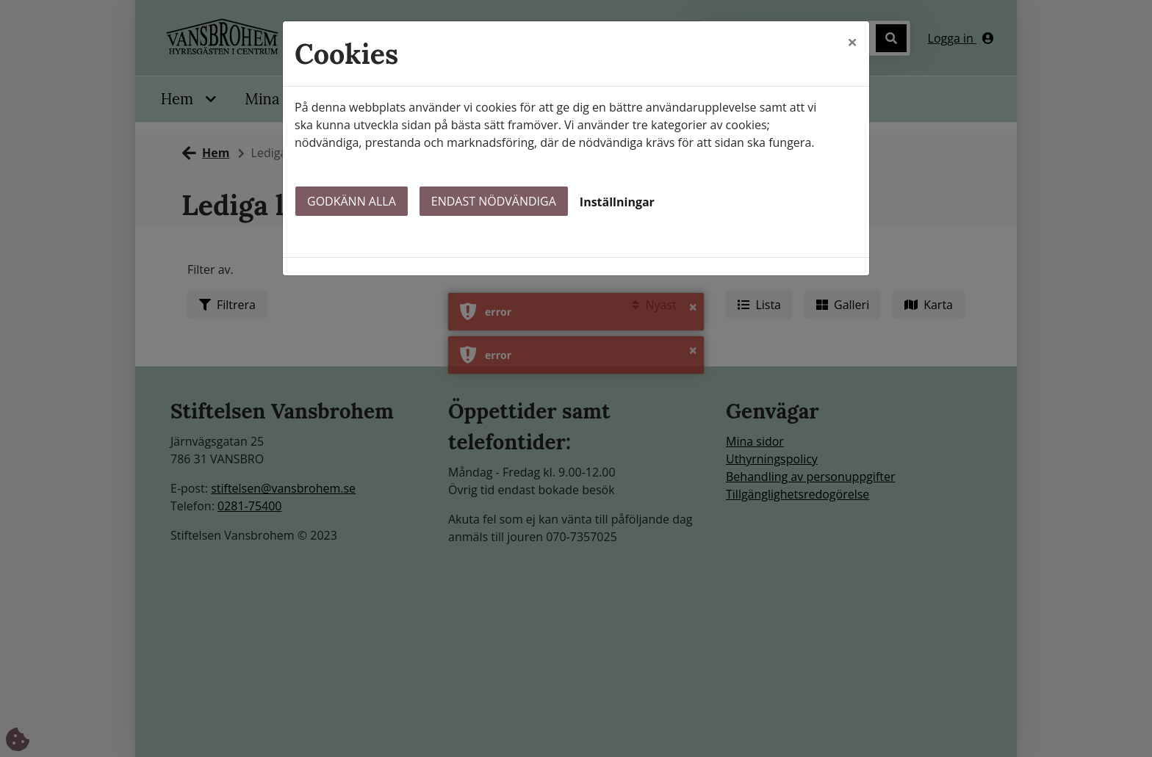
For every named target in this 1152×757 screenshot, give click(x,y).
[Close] (852, 41)
